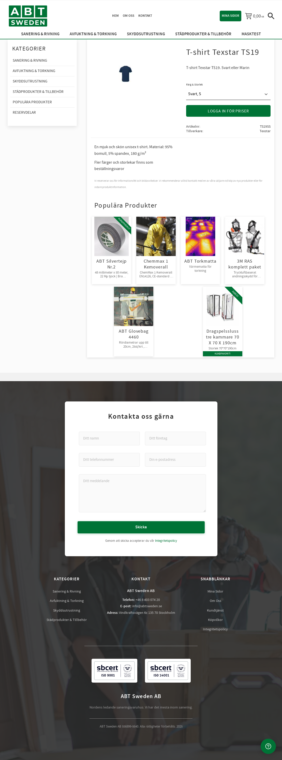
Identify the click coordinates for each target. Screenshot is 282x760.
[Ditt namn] (109, 438)
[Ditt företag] (175, 438)
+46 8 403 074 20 (148, 599)
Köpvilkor (215, 619)
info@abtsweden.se (147, 606)
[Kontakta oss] (268, 746)
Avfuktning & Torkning (67, 600)
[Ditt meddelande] (142, 493)
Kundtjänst (215, 610)
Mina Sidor (215, 591)
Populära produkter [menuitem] (32, 102)
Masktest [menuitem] (251, 34)
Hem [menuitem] (115, 15)
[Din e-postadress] (175, 459)
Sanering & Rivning (67, 591)
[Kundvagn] (254, 16)
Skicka (141, 527)
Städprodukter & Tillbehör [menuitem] (203, 34)
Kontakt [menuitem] (145, 15)
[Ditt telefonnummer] (109, 459)
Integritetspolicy (166, 540)
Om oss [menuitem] (128, 15)
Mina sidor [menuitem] (230, 15)
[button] (271, 16)
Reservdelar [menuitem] (24, 112)
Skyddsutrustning (66, 610)
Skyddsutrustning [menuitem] (146, 34)
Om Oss (215, 600)
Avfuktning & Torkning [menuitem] (93, 34)
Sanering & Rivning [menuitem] (40, 34)
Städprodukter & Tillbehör (67, 619)
